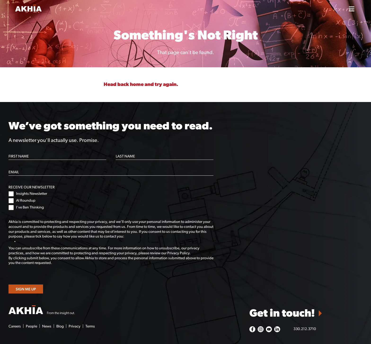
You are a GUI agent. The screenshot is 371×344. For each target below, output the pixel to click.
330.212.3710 (304, 329)
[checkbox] (111, 200)
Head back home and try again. (141, 84)
